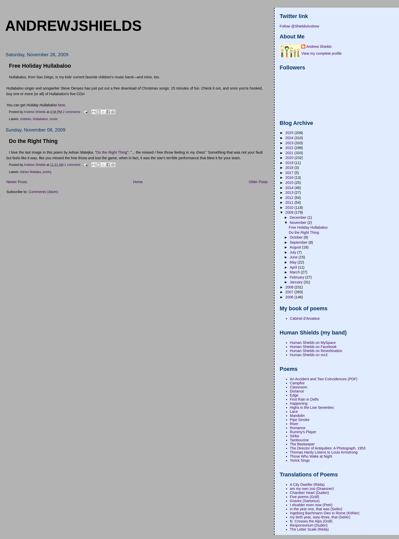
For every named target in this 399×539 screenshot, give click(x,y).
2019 (289, 163)
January (297, 282)
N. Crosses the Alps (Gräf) (311, 521)
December (298, 217)
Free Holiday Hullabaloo (40, 66)
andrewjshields (73, 26)
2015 (289, 183)
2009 (289, 212)
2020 (289, 158)
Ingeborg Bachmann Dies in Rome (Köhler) (324, 513)
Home (138, 182)
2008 (289, 287)
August (296, 247)
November (298, 223)
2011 (289, 202)
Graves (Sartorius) (305, 501)
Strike (294, 436)
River (294, 424)
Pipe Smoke (299, 420)
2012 (289, 198)
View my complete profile (321, 53)
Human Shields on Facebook (313, 347)
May (293, 262)
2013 (289, 193)
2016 (289, 178)
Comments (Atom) (43, 192)
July (293, 252)
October (297, 237)
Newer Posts (16, 182)
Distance (297, 391)
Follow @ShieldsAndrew (299, 26)
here (61, 105)
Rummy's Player (303, 432)
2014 (289, 188)
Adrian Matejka (30, 172)
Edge (294, 395)
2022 (289, 148)
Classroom (298, 387)
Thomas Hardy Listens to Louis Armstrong (324, 452)
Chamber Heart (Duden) (309, 493)
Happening (298, 403)
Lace (294, 412)
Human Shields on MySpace (313, 343)
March (295, 272)
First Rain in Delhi (304, 399)
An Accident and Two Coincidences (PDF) (323, 379)
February (297, 277)
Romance (297, 428)
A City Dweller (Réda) (307, 485)
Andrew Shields (319, 47)
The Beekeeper (302, 444)
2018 (289, 168)
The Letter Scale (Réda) (309, 529)
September (299, 242)
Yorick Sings (300, 460)
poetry (47, 172)
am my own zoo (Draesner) (312, 489)
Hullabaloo (40, 119)
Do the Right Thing (33, 141)
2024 (289, 138)
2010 (289, 208)
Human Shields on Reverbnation (316, 351)
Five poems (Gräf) (304, 497)
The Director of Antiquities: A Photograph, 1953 (327, 448)
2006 (289, 297)
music (54, 119)
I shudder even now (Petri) (311, 505)
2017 (289, 173)
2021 (289, 153)
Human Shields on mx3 (308, 355)
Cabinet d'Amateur (305, 318)
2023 (289, 143)
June (294, 257)
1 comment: (73, 164)
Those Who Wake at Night (311, 456)
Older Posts (258, 182)
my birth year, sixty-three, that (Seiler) (320, 517)
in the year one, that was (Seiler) (316, 509)
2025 (289, 133)
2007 (289, 292)
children (25, 119)
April (294, 267)
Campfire (297, 383)
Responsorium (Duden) (308, 525)
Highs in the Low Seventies (312, 407)
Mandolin (297, 416)
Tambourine (299, 440)
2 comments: (72, 111)
